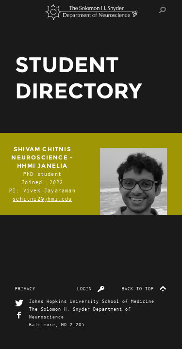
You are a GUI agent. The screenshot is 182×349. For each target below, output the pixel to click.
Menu (24, 9)
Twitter (19, 303)
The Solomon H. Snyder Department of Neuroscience (91, 12)
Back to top (144, 288)
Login (91, 288)
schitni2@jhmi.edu (42, 198)
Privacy (25, 288)
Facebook (19, 315)
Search (163, 10)
